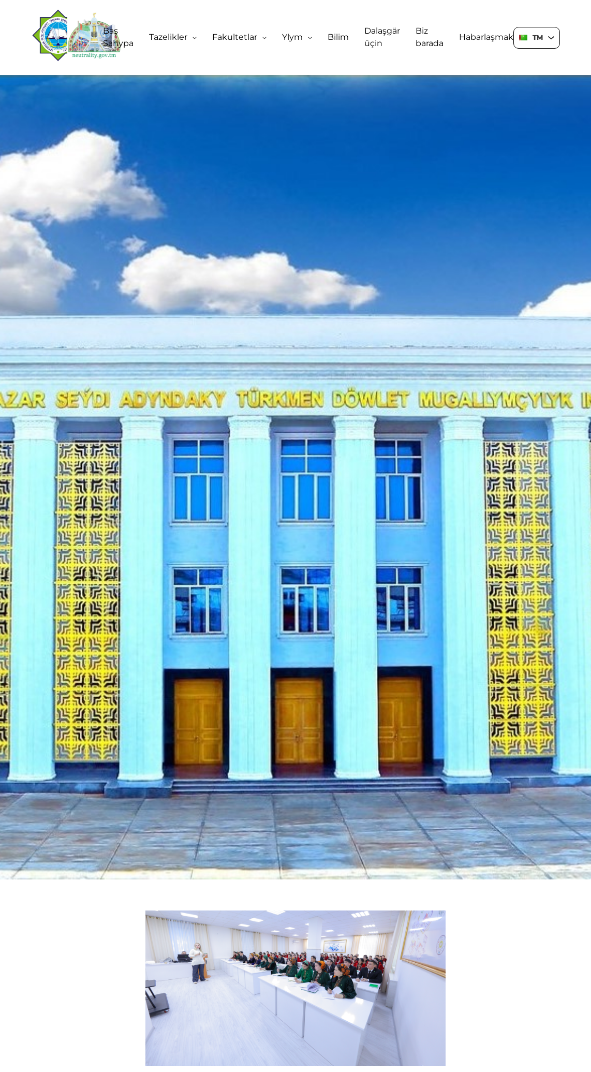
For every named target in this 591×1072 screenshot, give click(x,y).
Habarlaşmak (486, 37)
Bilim (338, 37)
